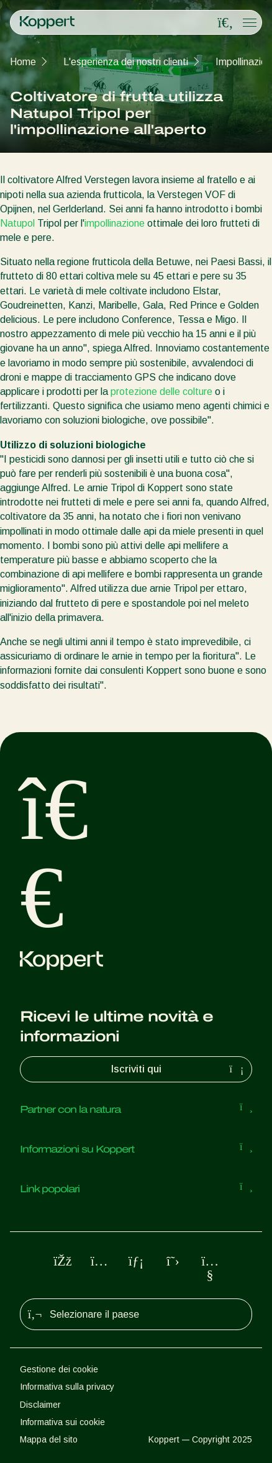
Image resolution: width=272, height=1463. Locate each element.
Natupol (17, 223)
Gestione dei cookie (59, 1369)
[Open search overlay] (225, 23)
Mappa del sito (49, 1439)
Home (23, 62)
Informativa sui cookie (62, 1422)
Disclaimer (40, 1405)
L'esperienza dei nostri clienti (125, 62)
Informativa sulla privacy (67, 1387)
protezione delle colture (161, 391)
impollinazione (114, 223)
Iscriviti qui (179, 1069)
